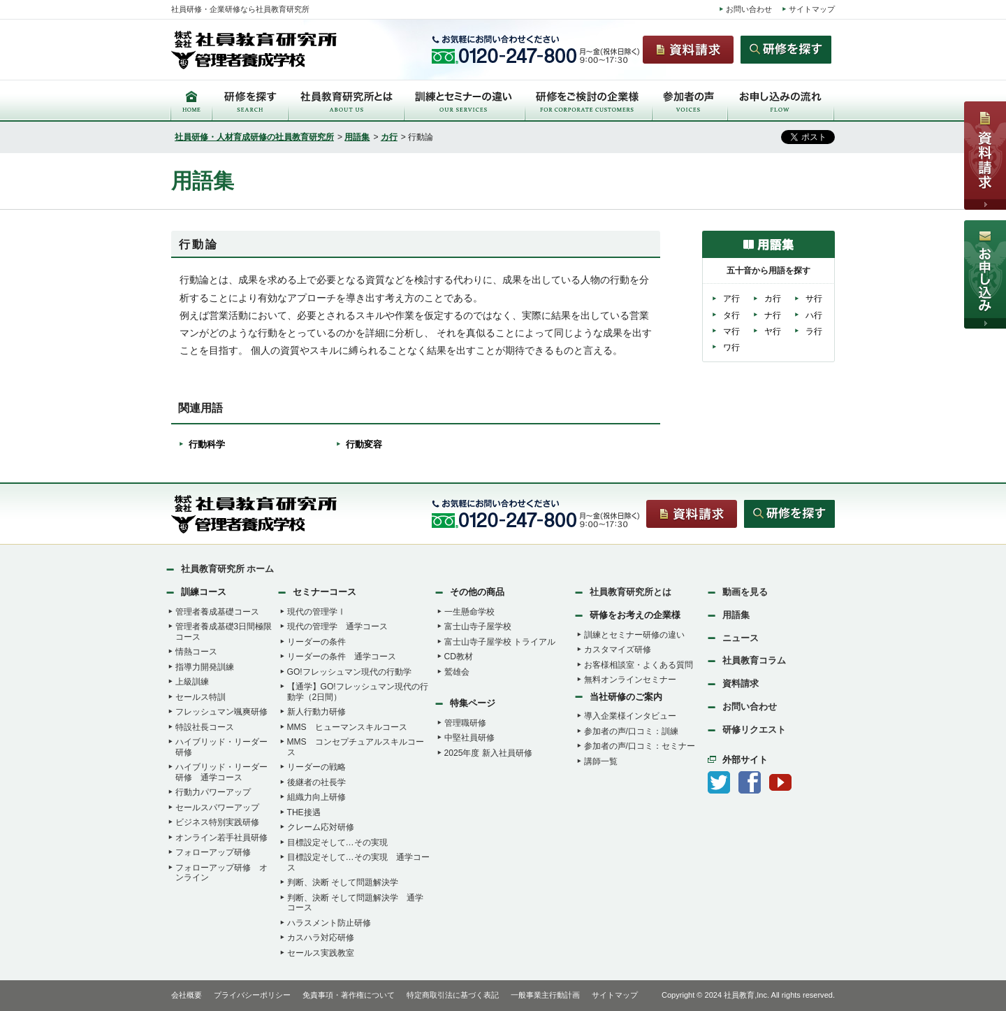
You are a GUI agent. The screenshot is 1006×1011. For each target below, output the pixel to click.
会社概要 (186, 995)
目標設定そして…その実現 (337, 842)
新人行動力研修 (316, 712)
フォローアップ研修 (213, 852)
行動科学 (207, 444)
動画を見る (745, 592)
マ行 (731, 331)
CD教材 (458, 656)
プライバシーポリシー (252, 995)
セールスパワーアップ (217, 807)
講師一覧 (601, 761)
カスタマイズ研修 (617, 649)
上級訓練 (192, 682)
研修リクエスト (754, 729)
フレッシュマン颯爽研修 (221, 712)
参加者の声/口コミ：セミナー (639, 746)
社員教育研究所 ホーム (228, 569)
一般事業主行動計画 (545, 995)
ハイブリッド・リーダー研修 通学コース (221, 772)
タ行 (731, 315)
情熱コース (196, 652)
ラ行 (813, 331)
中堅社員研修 (469, 738)
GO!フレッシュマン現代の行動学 (349, 672)
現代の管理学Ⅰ (316, 612)
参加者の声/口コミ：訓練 (631, 731)
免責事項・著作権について (348, 995)
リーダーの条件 (316, 642)
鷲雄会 (456, 672)
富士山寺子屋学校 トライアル (499, 642)
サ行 (813, 298)
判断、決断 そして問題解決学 (342, 882)
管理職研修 (465, 723)
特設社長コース (204, 727)
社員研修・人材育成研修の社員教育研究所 (254, 137)
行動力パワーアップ (213, 792)
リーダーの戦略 (316, 767)
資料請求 (740, 683)
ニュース (740, 638)
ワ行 (731, 347)
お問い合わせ (749, 9)
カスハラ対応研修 (320, 937)
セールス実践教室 (320, 953)
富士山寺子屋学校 (477, 626)
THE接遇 (304, 812)
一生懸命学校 (469, 612)
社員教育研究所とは (630, 592)
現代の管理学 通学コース (337, 626)
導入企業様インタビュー (630, 716)
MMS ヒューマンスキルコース (347, 727)
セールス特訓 (200, 697)
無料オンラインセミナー (630, 679)
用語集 (357, 137)
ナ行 (772, 315)
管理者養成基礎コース (217, 612)
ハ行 (813, 315)
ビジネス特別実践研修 (217, 822)
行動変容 (364, 444)
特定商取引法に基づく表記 (453, 995)
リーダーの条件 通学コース (341, 656)
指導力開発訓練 (204, 667)
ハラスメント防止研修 (329, 923)
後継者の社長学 (316, 782)
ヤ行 (772, 331)
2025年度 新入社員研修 (488, 753)
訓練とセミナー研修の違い (634, 635)
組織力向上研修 (316, 797)
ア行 (731, 298)
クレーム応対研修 (320, 827)
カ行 (389, 137)
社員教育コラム (754, 660)
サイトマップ (812, 9)
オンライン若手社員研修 (221, 837)
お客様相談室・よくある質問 (638, 665)
